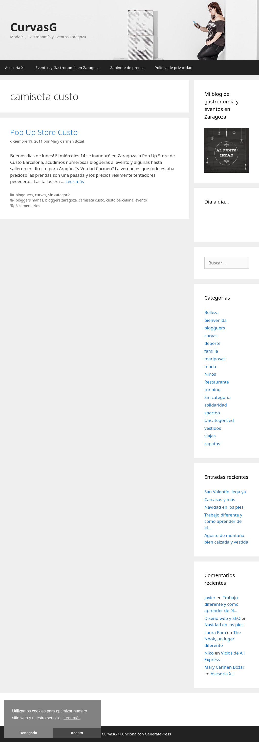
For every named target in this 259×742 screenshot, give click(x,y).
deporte (212, 343)
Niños (210, 374)
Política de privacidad (173, 67)
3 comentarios (28, 205)
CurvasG (33, 27)
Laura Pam (215, 632)
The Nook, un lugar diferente (222, 638)
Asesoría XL (15, 67)
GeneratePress (158, 733)
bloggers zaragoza (61, 200)
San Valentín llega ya (225, 491)
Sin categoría (59, 194)
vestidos (212, 428)
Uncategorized (219, 420)
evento (141, 200)
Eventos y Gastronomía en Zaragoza (68, 67)
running (212, 389)
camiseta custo (91, 200)
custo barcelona (120, 200)
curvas (40, 194)
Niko (209, 653)
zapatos (212, 443)
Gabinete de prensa (127, 67)
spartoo (212, 413)
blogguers (24, 194)
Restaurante (216, 382)
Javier (209, 597)
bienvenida (215, 320)
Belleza (211, 312)
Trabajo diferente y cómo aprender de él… (223, 521)
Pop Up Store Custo (44, 132)
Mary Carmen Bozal (224, 667)
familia (211, 351)
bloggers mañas (29, 200)
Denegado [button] (28, 733)
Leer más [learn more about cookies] (71, 718)
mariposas (214, 359)
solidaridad (215, 405)
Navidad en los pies (224, 507)
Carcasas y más (219, 499)
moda (210, 366)
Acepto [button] (77, 733)
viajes (210, 436)
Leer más (75, 181)
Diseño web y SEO (222, 618)
